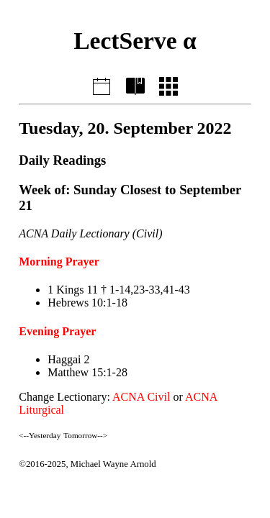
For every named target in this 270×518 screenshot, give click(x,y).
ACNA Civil (141, 397)
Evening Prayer (57, 331)
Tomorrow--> (85, 435)
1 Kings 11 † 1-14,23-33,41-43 (119, 289)
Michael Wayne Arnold (113, 464)
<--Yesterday (39, 435)
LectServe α (135, 40)
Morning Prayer (59, 261)
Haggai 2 (68, 359)
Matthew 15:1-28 (87, 372)
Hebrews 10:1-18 (87, 302)
